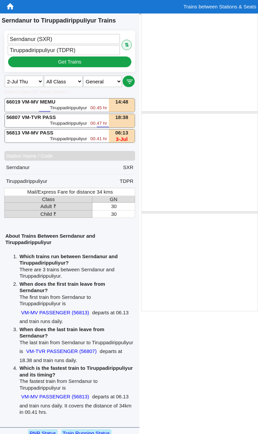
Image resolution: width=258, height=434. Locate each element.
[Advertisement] (199, 62)
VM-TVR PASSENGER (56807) (61, 351)
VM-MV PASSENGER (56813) (55, 312)
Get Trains (69, 62)
